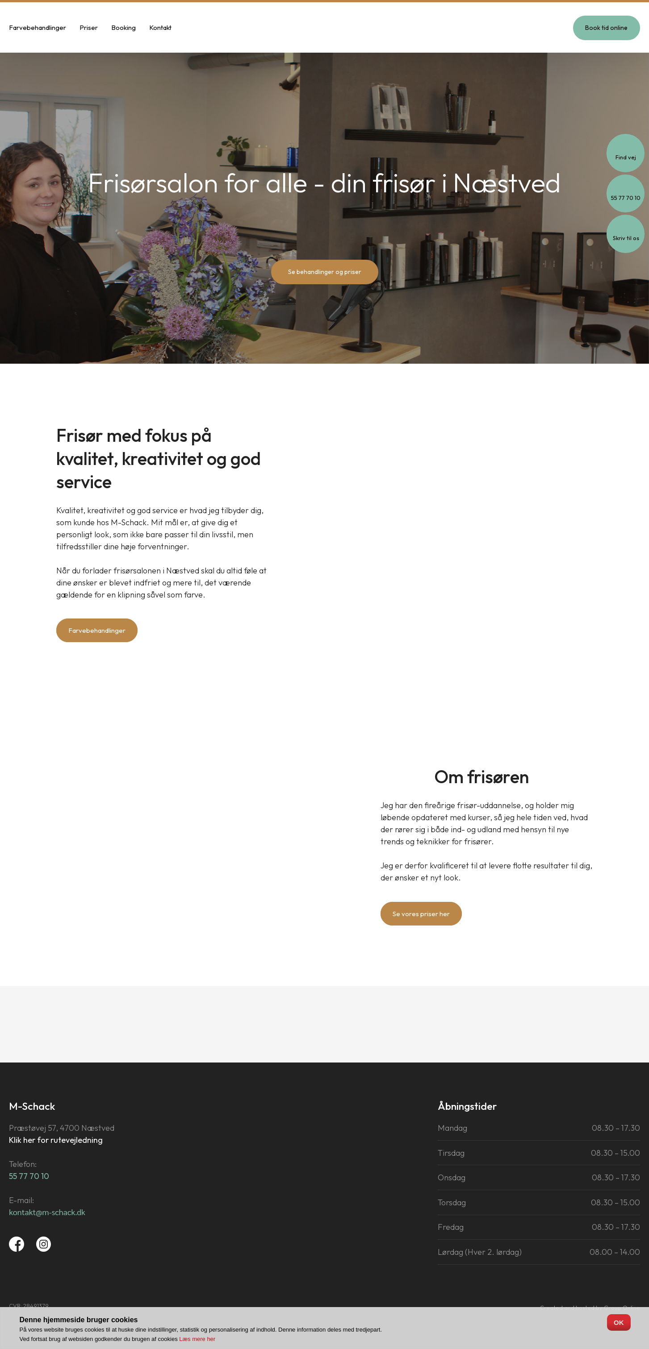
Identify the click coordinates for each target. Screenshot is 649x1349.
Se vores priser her (421, 913)
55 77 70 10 (29, 1176)
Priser (89, 27)
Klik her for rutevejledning (56, 1140)
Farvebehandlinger (37, 27)
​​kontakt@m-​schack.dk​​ (47, 1212)
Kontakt (160, 27)
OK (619, 1322)
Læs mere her (197, 1339)
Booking (123, 27)
